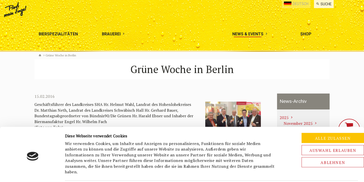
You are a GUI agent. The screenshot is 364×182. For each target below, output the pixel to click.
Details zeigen (267, 172)
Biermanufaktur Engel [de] (39, 55)
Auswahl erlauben (321, 131)
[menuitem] (324, 4)
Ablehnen (322, 144)
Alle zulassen (322, 119)
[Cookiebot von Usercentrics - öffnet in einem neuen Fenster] (33, 172)
